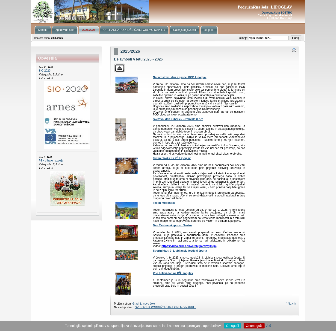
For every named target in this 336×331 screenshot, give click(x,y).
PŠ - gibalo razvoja (51, 160)
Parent (119, 67)
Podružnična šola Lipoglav (168, 11)
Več (268, 326)
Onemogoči (254, 326)
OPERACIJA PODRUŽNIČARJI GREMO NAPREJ (165, 307)
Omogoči (232, 326)
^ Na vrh (291, 303)
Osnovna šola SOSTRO (277, 12)
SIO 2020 (44, 70)
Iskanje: (244, 38)
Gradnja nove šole (144, 303)
